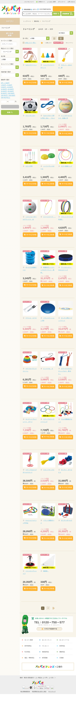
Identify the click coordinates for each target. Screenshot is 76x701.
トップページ (27, 21)
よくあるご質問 (51, 1)
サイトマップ (52, 691)
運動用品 (36, 21)
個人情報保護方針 (25, 691)
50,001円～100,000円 (7, 93)
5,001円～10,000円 (7, 87)
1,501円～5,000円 (6, 85)
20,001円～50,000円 (7, 91)
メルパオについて (29, 1)
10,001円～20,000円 (7, 89)
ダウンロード (61, 1)
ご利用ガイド (40, 2)
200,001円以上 (5, 97)
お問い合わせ (71, 1)
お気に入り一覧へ (30, 42)
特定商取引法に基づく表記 (39, 691)
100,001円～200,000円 (8, 95)
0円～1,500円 (5, 83)
